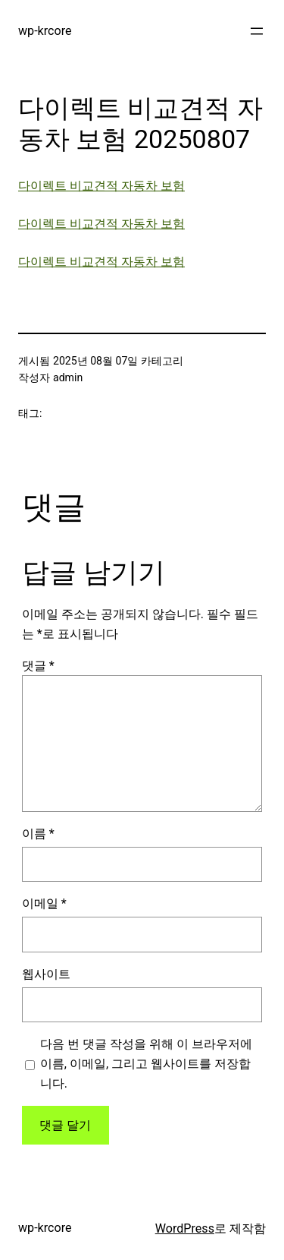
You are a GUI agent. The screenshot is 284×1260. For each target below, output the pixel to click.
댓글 (38, 665)
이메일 (44, 903)
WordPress (184, 1228)
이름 (38, 833)
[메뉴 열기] (257, 31)
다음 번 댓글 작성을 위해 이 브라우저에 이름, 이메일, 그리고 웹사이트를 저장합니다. (146, 1064)
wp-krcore (45, 31)
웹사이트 (46, 974)
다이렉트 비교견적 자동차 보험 (101, 185)
